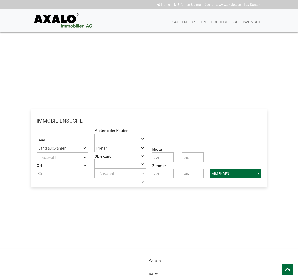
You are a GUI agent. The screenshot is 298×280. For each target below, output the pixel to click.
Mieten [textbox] (102, 148)
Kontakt (253, 5)
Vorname (155, 260)
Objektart (102, 156)
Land (41, 139)
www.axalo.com (231, 5)
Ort (39, 165)
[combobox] (62, 147)
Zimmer (159, 165)
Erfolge (219, 23)
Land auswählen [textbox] (52, 148)
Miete (157, 149)
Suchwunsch (247, 23)
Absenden (235, 173)
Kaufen (179, 23)
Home (163, 5)
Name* (153, 273)
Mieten (199, 23)
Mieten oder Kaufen (111, 130)
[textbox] (62, 157)
